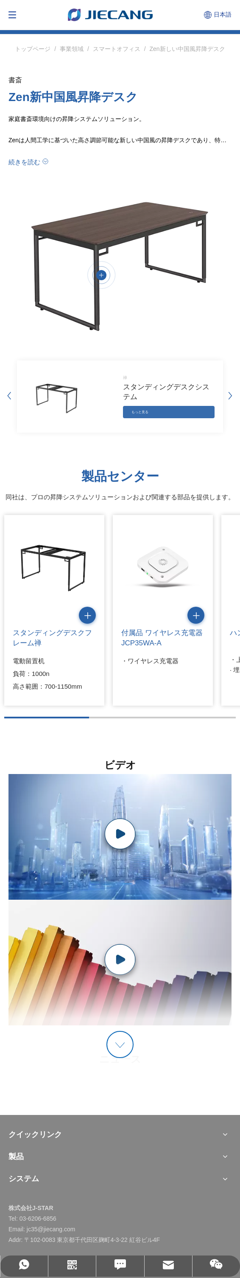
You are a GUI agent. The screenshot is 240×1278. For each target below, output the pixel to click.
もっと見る (139, 412)
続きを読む (24, 162)
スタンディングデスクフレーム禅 (52, 638)
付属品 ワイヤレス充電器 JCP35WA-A (162, 638)
